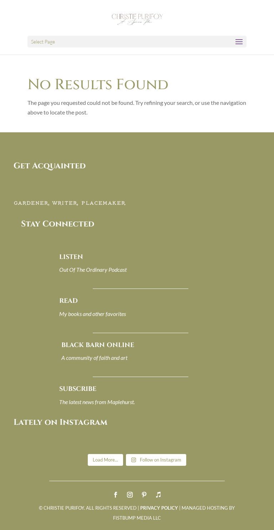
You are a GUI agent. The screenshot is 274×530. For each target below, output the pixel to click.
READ (68, 300)
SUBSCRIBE (77, 388)
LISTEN (71, 257)
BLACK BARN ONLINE (97, 345)
